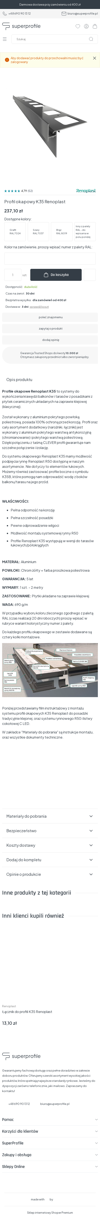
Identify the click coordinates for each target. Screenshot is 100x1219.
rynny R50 (70, 533)
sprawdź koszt (39, 306)
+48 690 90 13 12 (16, 13)
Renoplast (9, 1006)
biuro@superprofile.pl (79, 13)
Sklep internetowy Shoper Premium (50, 1212)
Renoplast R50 (40, 461)
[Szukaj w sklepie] (55, 39)
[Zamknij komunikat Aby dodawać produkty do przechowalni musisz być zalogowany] (94, 58)
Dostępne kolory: (18, 219)
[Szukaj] (91, 39)
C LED (24, 723)
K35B (6, 476)
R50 (77, 718)
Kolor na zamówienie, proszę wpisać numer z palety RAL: (48, 247)
